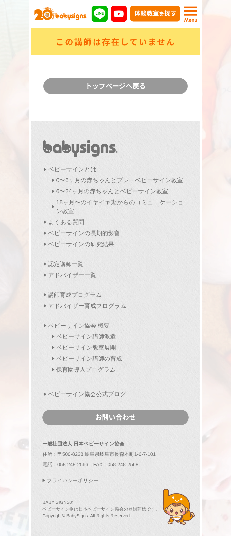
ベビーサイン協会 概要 (78, 325)
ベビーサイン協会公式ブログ (87, 394)
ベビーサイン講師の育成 (89, 358)
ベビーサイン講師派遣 (86, 336)
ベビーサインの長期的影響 (84, 233)
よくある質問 (66, 222)
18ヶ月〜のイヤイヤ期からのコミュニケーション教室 (120, 206)
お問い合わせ (115, 417)
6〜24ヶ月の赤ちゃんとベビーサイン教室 (112, 191)
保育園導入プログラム (86, 369)
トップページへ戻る (115, 86)
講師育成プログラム (75, 294)
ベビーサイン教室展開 (86, 347)
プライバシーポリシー (72, 480)
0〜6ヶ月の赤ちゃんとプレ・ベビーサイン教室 (119, 180)
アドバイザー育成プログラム (87, 305)
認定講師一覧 (65, 264)
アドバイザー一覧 (72, 275)
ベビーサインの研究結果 (81, 244)
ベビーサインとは (72, 169)
